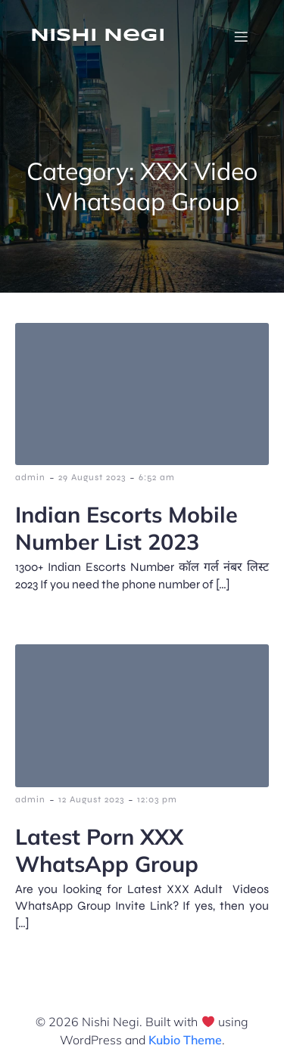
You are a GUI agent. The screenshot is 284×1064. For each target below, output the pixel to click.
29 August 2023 (92, 477)
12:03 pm (157, 799)
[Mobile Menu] (241, 36)
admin (30, 477)
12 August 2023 (91, 799)
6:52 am (157, 477)
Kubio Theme (185, 1039)
